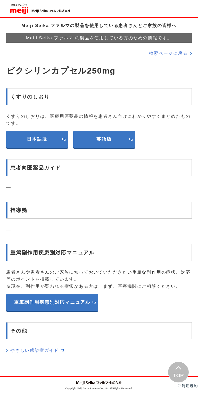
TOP (178, 375)
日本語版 (37, 139)
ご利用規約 (188, 386)
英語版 (104, 139)
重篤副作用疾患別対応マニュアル (52, 302)
